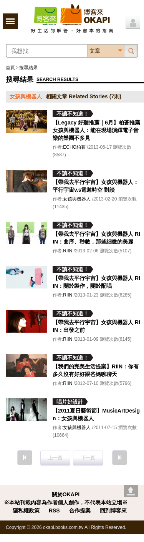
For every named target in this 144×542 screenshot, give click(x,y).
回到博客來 (113, 510)
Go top (131, 491)
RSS (54, 510)
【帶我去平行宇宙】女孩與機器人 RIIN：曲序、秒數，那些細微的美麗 (96, 238)
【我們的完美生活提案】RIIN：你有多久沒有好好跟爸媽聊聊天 (96, 370)
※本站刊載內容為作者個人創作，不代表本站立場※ (65, 502)
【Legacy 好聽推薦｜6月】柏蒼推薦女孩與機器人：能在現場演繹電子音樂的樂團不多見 (96, 130)
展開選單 (10, 21)
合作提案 (80, 510)
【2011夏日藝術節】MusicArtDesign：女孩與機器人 (96, 414)
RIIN (67, 251)
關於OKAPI (65, 494)
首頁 (10, 67)
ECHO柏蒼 (74, 147)
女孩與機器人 (77, 199)
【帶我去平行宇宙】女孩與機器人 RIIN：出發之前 (96, 326)
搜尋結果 (28, 67)
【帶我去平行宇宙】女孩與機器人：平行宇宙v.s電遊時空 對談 (96, 186)
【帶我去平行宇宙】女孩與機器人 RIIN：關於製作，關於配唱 (96, 282)
